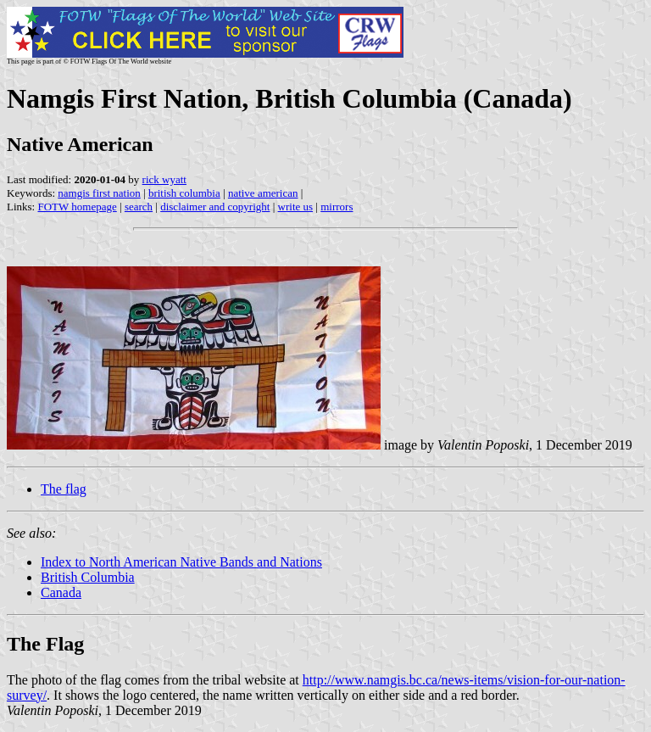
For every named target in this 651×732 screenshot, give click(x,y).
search (139, 206)
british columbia (184, 193)
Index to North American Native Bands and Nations (181, 562)
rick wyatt (164, 179)
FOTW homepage (76, 206)
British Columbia (88, 577)
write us (296, 206)
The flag (63, 489)
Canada (61, 592)
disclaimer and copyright (215, 206)
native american (263, 193)
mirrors (336, 206)
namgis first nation (99, 193)
